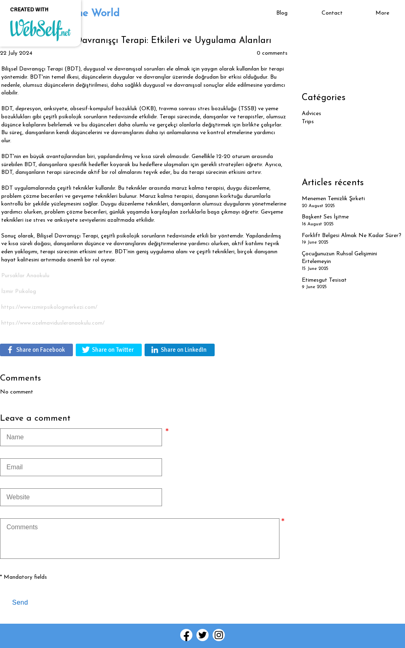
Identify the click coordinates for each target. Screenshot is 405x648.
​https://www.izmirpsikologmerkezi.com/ (49, 307)
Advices (311, 114)
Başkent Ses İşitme (325, 217)
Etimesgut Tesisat (324, 280)
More (382, 13)
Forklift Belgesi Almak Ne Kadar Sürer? (351, 236)
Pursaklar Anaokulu (25, 276)
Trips (308, 122)
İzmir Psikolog (18, 292)
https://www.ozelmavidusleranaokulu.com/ (52, 323)
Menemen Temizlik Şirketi (333, 199)
